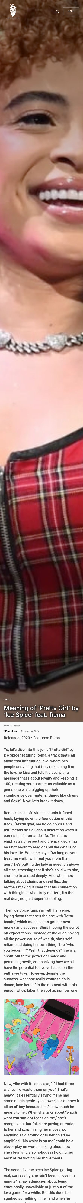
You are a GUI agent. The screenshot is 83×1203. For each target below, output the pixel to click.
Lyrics (7, 699)
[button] (58, 11)
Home (6, 725)
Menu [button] (71, 11)
